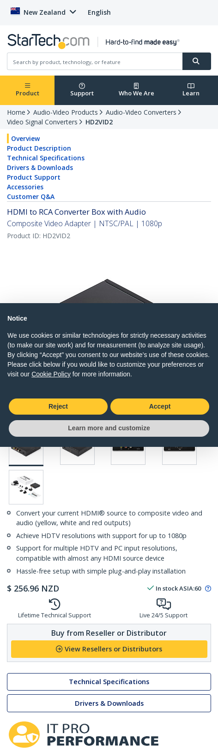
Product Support (34, 177)
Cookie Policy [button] (51, 374)
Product (27, 90)
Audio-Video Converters (141, 112)
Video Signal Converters (42, 121)
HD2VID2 (99, 121)
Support (82, 90)
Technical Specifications (46, 157)
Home (16, 112)
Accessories (25, 186)
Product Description (39, 148)
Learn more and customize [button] (109, 428)
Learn (191, 90)
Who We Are (136, 90)
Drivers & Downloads (40, 167)
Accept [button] (160, 406)
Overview (25, 138)
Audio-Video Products (65, 112)
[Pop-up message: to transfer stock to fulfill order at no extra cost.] (206, 589)
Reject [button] (58, 406)
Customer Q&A (30, 196)
